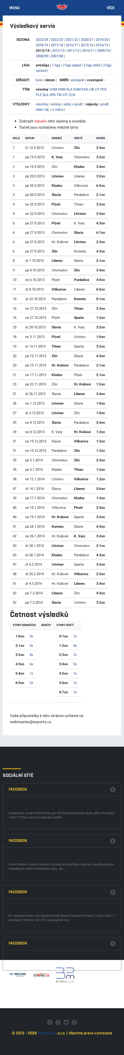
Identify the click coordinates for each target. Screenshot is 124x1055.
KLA (69, 89)
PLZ (39, 94)
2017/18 (57, 45)
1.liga (56, 65)
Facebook (18, 883)
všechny (42, 104)
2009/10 (103, 50)
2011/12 (73, 50)
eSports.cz (47, 1051)
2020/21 (87, 39)
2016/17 (72, 45)
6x (31, 664)
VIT (65, 94)
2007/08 (57, 56)
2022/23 (57, 39)
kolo (39, 80)
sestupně (77, 80)
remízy (56, 104)
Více (111, 8)
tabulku (40, 121)
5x (31, 645)
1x (31, 673)
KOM (77, 89)
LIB (91, 89)
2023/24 (42, 39)
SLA (46, 94)
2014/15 (102, 45)
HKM (62, 89)
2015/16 (87, 45)
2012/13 (58, 50)
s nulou (57, 109)
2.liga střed (92, 65)
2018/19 (42, 45)
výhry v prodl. (73, 104)
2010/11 (88, 50)
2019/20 (102, 39)
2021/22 (72, 39)
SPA (53, 94)
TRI (59, 94)
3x (31, 636)
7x (75, 654)
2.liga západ (72, 65)
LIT (97, 89)
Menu (14, 8)
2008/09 (42, 56)
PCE (103, 89)
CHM (53, 89)
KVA (85, 89)
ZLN (72, 94)
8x (31, 654)
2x (31, 682)
